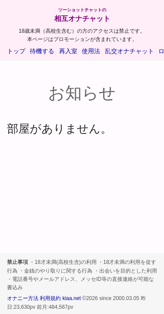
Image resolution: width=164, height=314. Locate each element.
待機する (42, 51)
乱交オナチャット (129, 51)
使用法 (91, 51)
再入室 (68, 51)
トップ (16, 51)
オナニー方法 (22, 298)
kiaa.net (72, 298)
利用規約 (50, 298)
